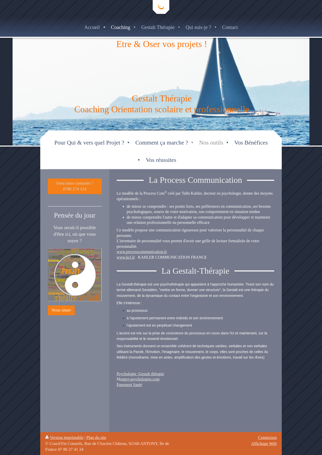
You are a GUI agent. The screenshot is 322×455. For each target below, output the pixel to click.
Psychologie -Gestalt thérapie (140, 374)
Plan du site (96, 437)
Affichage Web (264, 443)
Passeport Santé (129, 384)
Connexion (267, 437)
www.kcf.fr (126, 257)
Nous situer (61, 310)
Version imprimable (64, 437)
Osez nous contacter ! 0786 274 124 (74, 186)
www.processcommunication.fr (142, 252)
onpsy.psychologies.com (139, 379)
